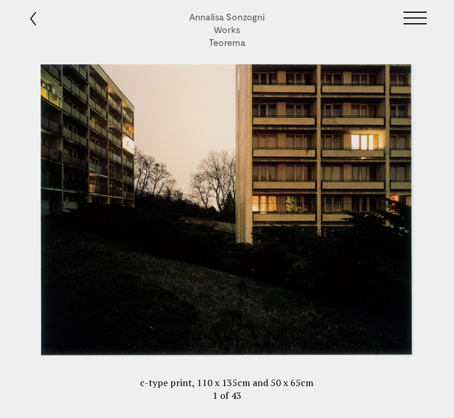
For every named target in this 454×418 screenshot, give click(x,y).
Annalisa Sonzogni (227, 16)
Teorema (227, 42)
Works (227, 29)
